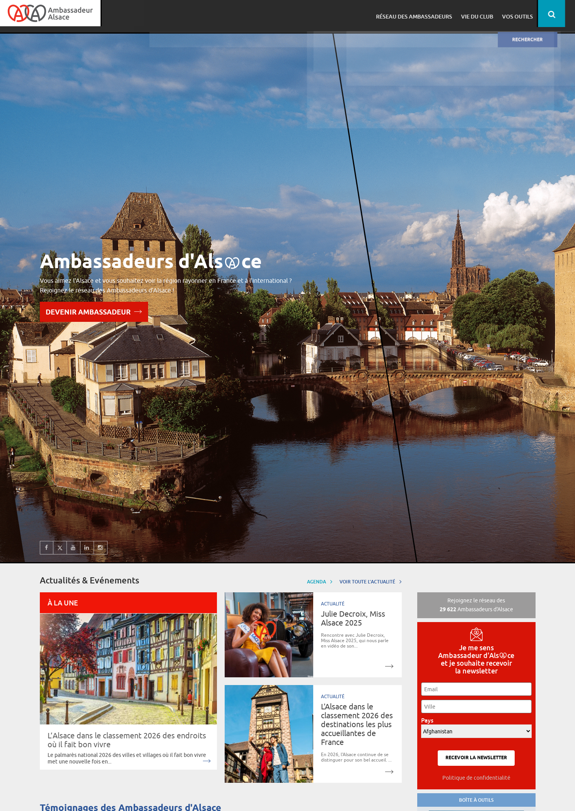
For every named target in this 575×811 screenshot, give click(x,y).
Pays (429, 720)
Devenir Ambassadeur (94, 311)
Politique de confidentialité (476, 778)
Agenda (320, 581)
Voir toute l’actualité (371, 581)
